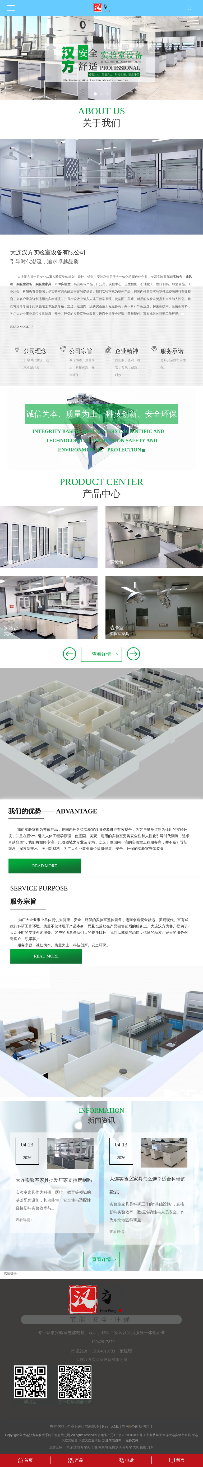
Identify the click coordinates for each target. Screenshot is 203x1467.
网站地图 (92, 1426)
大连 (69, 1447)
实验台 (11, 627)
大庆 (136, 1447)
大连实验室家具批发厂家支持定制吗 (54, 1180)
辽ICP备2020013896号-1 (127, 1435)
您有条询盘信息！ (137, 1426)
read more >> (21, 326)
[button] (95, 94)
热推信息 (57, 1426)
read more (44, 866)
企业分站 (74, 1426)
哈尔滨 (85, 1447)
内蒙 (101, 1447)
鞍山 (143, 1447)
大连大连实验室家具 (176, 1435)
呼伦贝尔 (111, 1447)
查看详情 (101, 654)
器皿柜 (11, 562)
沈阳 (76, 1447)
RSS (105, 1426)
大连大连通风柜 (90, 1440)
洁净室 (116, 627)
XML (115, 1426)
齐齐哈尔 (125, 1447)
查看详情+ (24, 1220)
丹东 (150, 1447)
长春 (94, 1447)
